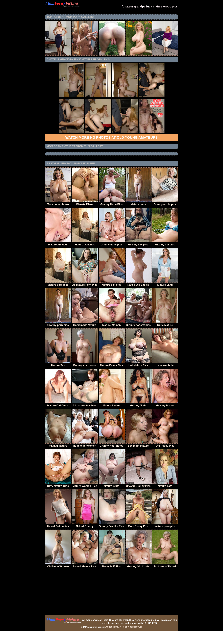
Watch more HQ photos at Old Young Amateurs (111, 137)
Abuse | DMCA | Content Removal (123, 627)
